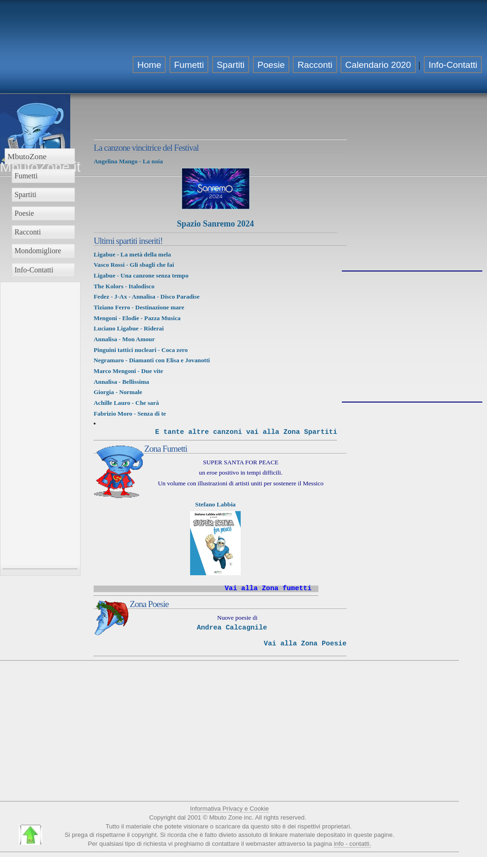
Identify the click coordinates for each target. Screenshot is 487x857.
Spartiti (231, 65)
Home (149, 65)
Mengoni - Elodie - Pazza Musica (137, 318)
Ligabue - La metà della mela (132, 254)
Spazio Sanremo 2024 (215, 223)
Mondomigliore (38, 251)
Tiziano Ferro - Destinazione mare (139, 307)
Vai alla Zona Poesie (305, 643)
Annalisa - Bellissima (121, 381)
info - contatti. (352, 843)
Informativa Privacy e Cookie (229, 808)
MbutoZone (26, 156)
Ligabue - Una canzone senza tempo (141, 275)
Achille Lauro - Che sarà (126, 402)
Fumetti (189, 65)
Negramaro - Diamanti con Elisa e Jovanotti (152, 360)
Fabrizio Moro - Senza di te (130, 413)
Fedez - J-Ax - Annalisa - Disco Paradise (146, 296)
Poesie (271, 65)
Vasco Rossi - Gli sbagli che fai (134, 264)
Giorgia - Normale (118, 392)
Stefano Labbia (215, 504)
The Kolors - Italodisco (124, 286)
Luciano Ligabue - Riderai (129, 328)
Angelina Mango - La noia (128, 161)
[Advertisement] (424, 64)
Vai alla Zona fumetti (268, 589)
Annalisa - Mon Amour (124, 339)
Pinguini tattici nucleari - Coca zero (141, 349)
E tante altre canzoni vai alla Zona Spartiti (246, 432)
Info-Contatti (34, 270)
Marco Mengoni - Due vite (129, 370)
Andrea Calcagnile (232, 627)
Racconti (314, 65)
